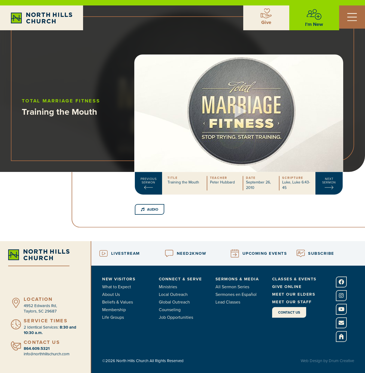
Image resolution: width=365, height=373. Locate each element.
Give (266, 22)
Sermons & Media (237, 279)
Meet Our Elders (293, 294)
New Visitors (118, 279)
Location (38, 299)
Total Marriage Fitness (69, 100)
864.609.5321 (37, 348)
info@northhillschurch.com (46, 354)
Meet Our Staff (292, 302)
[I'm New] (314, 14)
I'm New (314, 24)
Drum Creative (341, 361)
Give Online (287, 287)
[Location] (16, 303)
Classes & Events (294, 279)
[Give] (266, 13)
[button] (239, 103)
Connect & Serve (180, 279)
